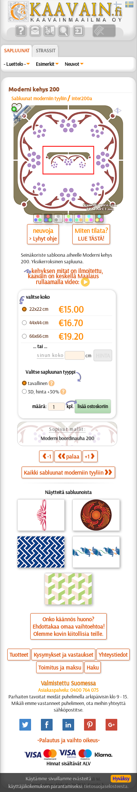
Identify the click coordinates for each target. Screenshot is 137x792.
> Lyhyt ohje (43, 238)
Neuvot (72, 64)
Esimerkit (45, 64)
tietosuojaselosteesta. (106, 786)
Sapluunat (16, 50)
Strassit (45, 50)
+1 (89, 456)
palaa (68, 456)
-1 (46, 456)
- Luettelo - (15, 64)
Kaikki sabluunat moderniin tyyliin (68, 472)
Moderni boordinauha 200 (67, 438)
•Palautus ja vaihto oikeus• (68, 740)
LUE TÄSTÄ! (91, 238)
